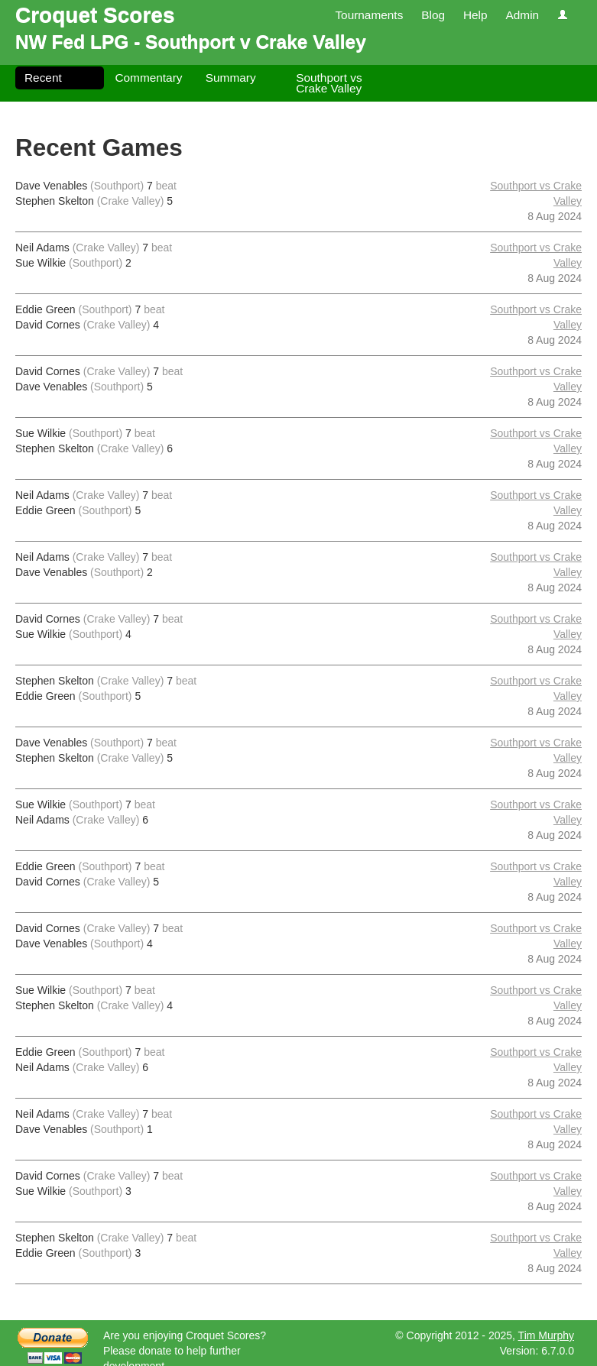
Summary (231, 77)
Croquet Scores (95, 15)
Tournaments (369, 14)
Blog (433, 14)
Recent (43, 77)
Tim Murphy (546, 1335)
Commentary (148, 77)
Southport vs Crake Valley (329, 83)
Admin (522, 14)
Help (475, 14)
